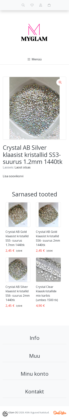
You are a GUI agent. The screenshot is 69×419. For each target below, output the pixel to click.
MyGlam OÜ (12, 412)
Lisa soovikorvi (13, 176)
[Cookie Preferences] (5, 414)
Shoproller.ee (59, 413)
